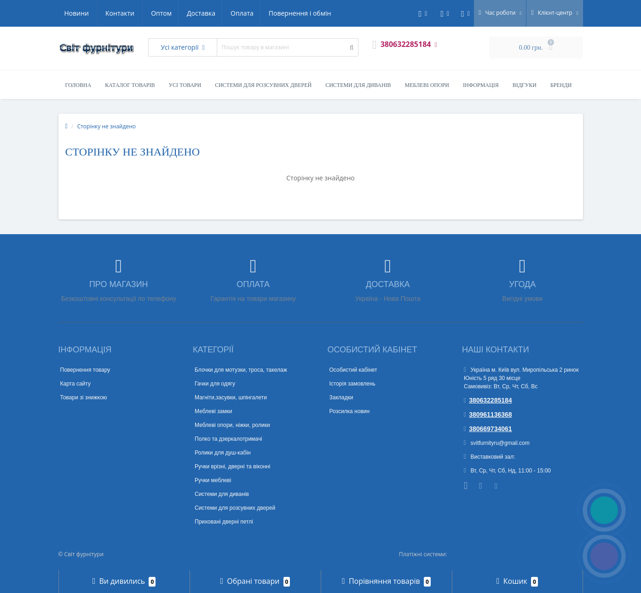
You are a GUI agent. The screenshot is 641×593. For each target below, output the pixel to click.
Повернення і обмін (217, 13)
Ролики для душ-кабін (223, 452)
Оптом (74, 13)
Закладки (341, 397)
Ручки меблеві (213, 480)
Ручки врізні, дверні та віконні (232, 466)
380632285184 (488, 400)
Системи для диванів (358, 85)
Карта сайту (75, 383)
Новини (277, 13)
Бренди (561, 85)
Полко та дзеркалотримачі (228, 439)
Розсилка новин (349, 411)
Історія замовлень (352, 383)
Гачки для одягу (215, 383)
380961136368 (488, 414)
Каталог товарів (130, 85)
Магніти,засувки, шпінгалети (231, 397)
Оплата (158, 13)
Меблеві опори (427, 85)
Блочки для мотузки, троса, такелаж (241, 370)
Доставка (115, 13)
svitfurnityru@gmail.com (497, 443)
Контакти (320, 13)
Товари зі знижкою (83, 397)
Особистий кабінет (353, 370)
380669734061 (488, 428)
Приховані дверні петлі (224, 521)
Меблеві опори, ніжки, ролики (232, 425)
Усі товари (185, 85)
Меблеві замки (213, 411)
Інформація (481, 85)
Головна (78, 85)
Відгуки (525, 85)
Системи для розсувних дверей (263, 85)
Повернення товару (85, 370)
